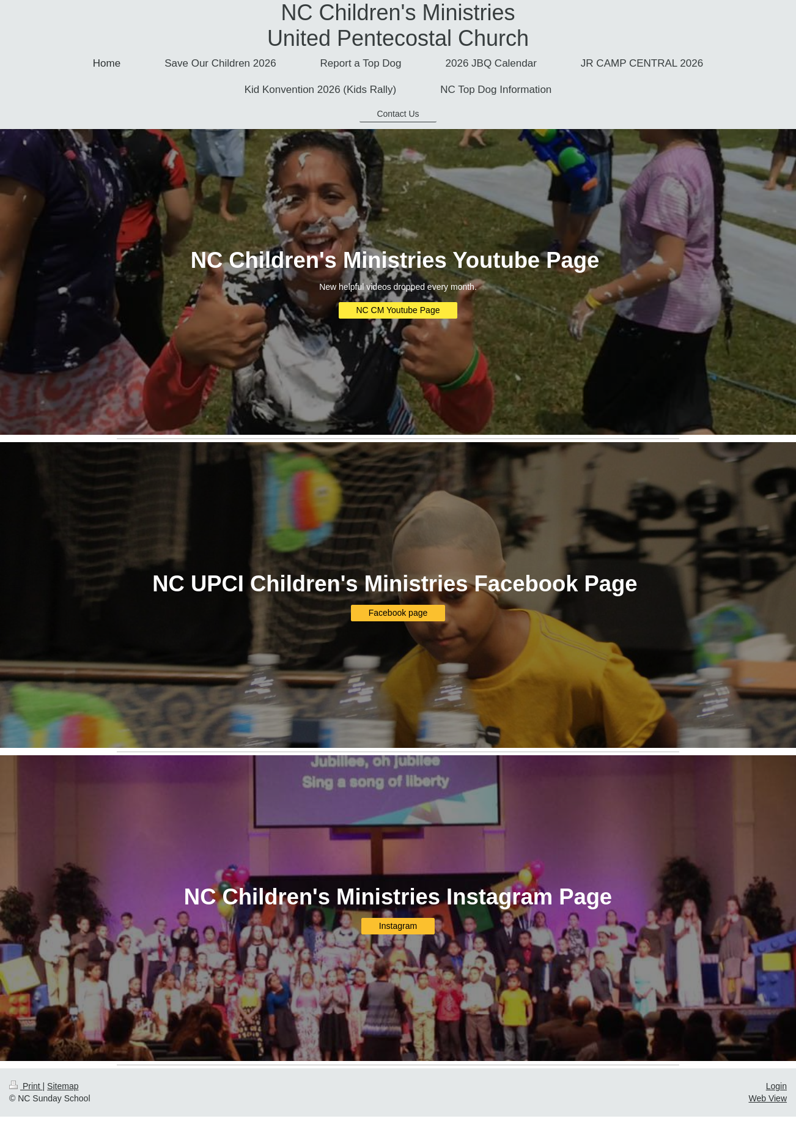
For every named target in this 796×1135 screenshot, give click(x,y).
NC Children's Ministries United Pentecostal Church (398, 25)
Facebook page (398, 613)
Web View (767, 1098)
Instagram (398, 926)
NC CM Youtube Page (398, 310)
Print (26, 1086)
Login (776, 1086)
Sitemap (62, 1086)
